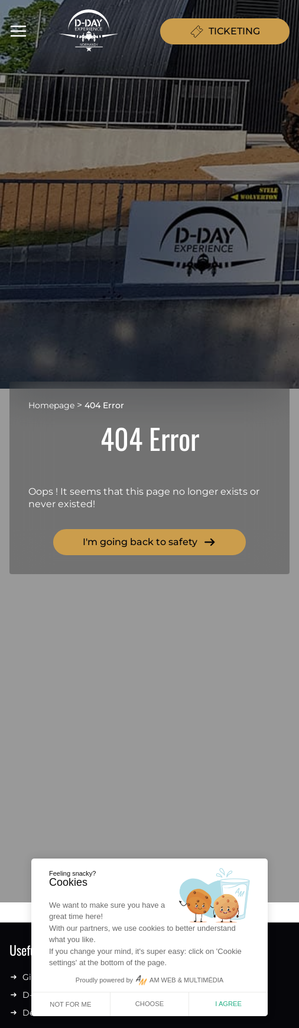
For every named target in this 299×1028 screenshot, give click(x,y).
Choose (149, 1003)
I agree (228, 1003)
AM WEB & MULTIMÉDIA (186, 980)
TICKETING (225, 31)
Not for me (70, 1004)
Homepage (51, 405)
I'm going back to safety (149, 542)
